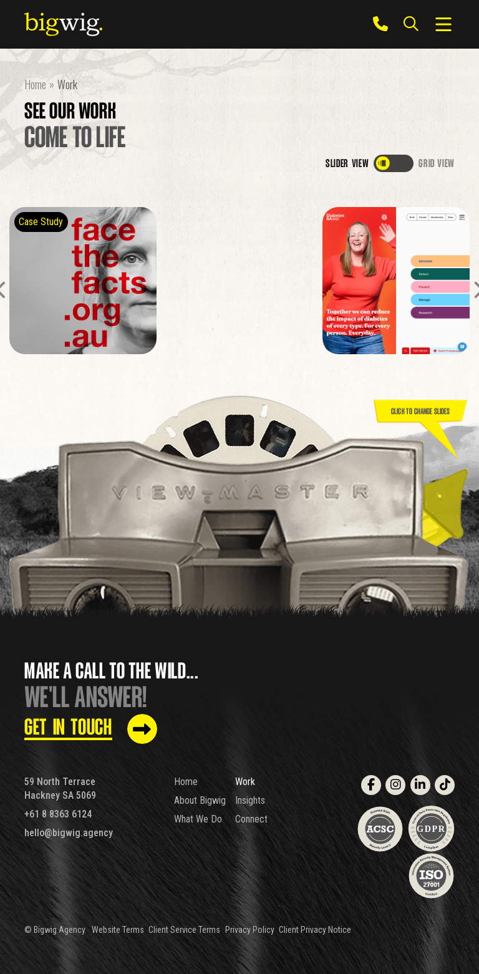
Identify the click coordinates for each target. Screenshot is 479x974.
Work (245, 782)
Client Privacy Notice (315, 930)
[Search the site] (410, 24)
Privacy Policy (249, 930)
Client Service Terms (184, 930)
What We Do (198, 819)
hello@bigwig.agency (68, 833)
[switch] (394, 163)
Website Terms (118, 930)
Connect (251, 819)
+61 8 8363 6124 (58, 814)
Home (186, 782)
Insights (250, 800)
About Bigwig (200, 800)
